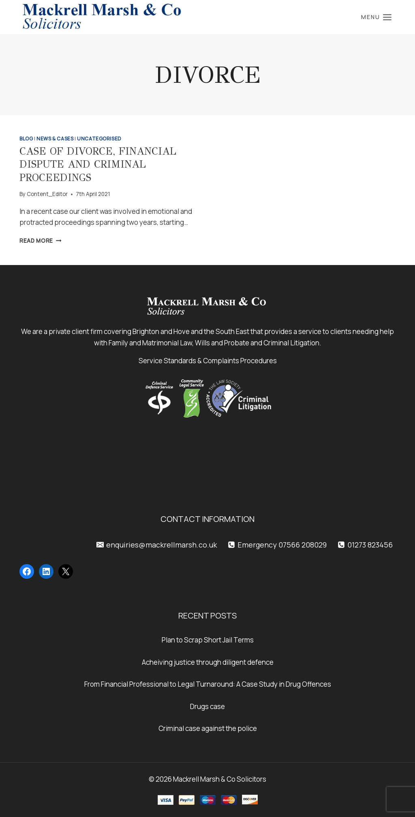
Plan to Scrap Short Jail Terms (208, 640)
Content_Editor (47, 194)
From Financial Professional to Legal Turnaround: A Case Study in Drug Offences (207, 684)
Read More (40, 240)
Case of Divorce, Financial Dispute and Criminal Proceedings (97, 164)
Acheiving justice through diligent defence (208, 662)
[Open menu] (376, 17)
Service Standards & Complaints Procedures (208, 360)
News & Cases (54, 138)
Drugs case (207, 706)
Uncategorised (99, 138)
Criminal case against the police (207, 728)
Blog (26, 138)
